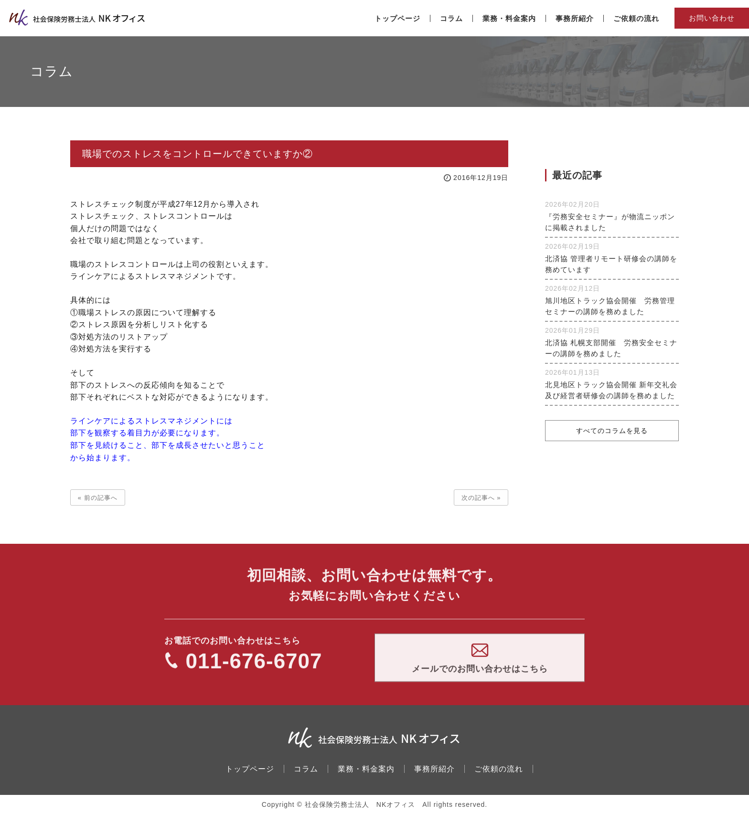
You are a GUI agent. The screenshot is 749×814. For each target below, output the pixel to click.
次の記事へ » (481, 497)
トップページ (249, 769)
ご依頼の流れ (498, 769)
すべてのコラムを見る (612, 431)
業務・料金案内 (366, 769)
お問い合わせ (712, 18)
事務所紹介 (434, 769)
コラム (306, 769)
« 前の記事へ (98, 497)
